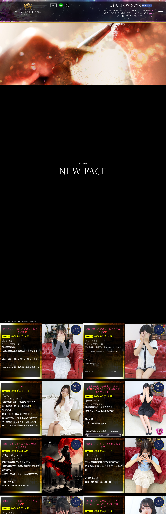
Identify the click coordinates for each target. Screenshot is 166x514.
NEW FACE (103, 12)
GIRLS (58, 12)
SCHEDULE (92, 12)
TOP (46, 12)
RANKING (80, 12)
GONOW (69, 12)
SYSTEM (125, 12)
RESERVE (137, 12)
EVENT (114, 12)
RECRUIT (148, 12)
